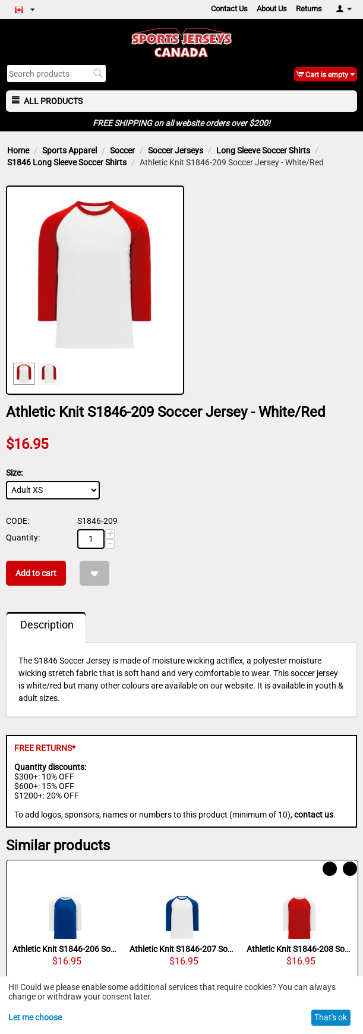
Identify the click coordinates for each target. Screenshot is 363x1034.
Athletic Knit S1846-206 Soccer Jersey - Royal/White (65, 949)
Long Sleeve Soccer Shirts (263, 150)
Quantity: (23, 537)
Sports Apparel (69, 150)
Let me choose (35, 1017)
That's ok (330, 1017)
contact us (313, 814)
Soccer (122, 150)
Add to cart (35, 573)
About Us (272, 8)
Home (18, 150)
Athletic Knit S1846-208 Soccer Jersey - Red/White (299, 949)
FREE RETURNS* (44, 748)
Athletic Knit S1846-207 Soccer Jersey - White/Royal (182, 949)
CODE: (17, 521)
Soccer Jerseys (175, 150)
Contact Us (229, 8)
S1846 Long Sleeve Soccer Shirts (67, 162)
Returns (309, 8)
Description (47, 625)
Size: (14, 472)
